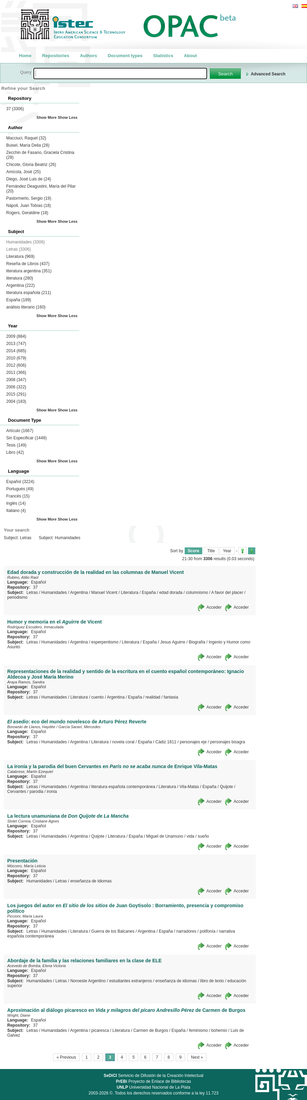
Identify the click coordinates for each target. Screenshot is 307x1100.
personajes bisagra (227, 742)
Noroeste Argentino (88, 980)
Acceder (214, 607)
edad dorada (170, 592)
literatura (19, 278)
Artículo (19, 430)
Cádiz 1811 (165, 742)
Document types (125, 55)
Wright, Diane (18, 1015)
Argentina (20, 285)
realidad (152, 697)
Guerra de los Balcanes (112, 931)
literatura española (28, 292)
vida (190, 836)
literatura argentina (28, 271)
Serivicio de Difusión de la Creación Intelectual (154, 1075)
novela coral (123, 742)
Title (211, 550)
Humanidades (54, 592)
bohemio (219, 1030)
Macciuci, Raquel (26, 138)
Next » (197, 1057)
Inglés (16, 503)
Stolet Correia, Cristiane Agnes (33, 821)
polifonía (207, 931)
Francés (18, 496)
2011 (16, 372)
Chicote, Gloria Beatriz (31, 164)
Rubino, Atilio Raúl (22, 577)
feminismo (198, 1030)
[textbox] (120, 73)
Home (25, 55)
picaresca (100, 1030)
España (18, 299)
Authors (88, 55)
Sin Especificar (26, 438)
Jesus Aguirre (172, 642)
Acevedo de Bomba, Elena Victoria (36, 966)
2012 (16, 365)
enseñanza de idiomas (91, 881)
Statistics (163, 55)
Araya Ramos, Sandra (25, 682)
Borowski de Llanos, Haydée (31, 727)
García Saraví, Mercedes (80, 727)
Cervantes (16, 791)
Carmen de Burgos (150, 1030)
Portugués (19, 488)
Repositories (55, 55)
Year (227, 550)
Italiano (16, 510)
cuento (97, 697)
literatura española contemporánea (123, 786)
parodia (36, 791)
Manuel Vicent (104, 592)
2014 (16, 350)
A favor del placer (227, 592)
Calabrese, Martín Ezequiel (30, 771)
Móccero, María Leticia (26, 866)
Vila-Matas (189, 786)
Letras (32, 592)
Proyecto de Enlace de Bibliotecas (153, 1081)
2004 (16, 401)
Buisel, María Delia (27, 145)
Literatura (20, 256)
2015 (16, 394)
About (190, 55)
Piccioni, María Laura (25, 916)
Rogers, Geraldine (27, 212)
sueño (203, 836)
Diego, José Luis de (28, 179)
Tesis (16, 445)
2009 (16, 336)
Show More (47, 117)
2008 (16, 379)
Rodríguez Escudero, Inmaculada (35, 627)
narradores (186, 931)
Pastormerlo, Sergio (28, 198)
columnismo (197, 592)
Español (20, 481)
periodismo (17, 597)
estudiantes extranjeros (130, 980)
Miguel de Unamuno (164, 836)
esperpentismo (105, 642)
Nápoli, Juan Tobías (28, 205)
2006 (16, 387)
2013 (16, 343)
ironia (52, 791)
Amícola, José (23, 171)
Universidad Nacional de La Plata (153, 1087)
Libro (15, 452)
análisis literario (25, 307)
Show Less (68, 117)
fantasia (171, 697)
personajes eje (193, 742)
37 (15, 108)
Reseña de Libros (27, 263)
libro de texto (212, 980)
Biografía (197, 642)
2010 (16, 358)
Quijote (226, 786)
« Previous (66, 1057)
